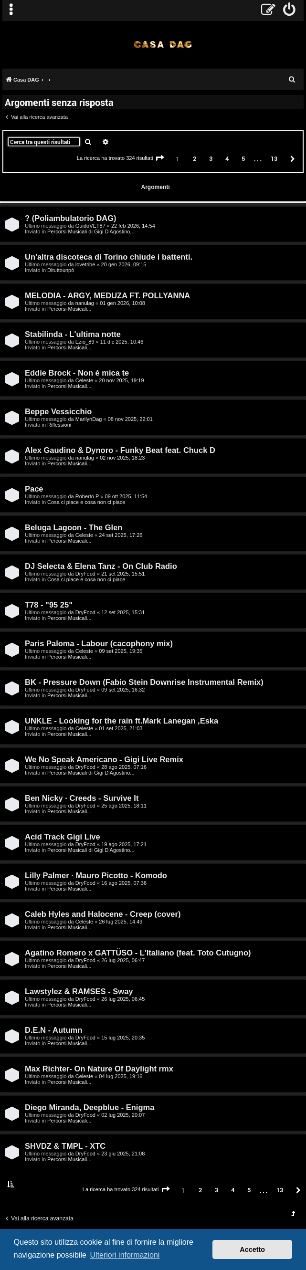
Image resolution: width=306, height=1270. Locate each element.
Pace (34, 488)
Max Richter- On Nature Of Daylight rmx (99, 1068)
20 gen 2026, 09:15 (124, 264)
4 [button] (227, 158)
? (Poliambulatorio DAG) (70, 218)
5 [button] (243, 158)
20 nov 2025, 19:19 (121, 380)
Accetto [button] (252, 1249)
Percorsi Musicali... (69, 309)
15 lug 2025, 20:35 (123, 1037)
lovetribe (85, 264)
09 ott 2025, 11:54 (126, 496)
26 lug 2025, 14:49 (120, 921)
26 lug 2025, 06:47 (123, 960)
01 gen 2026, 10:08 (122, 303)
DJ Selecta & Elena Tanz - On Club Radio (101, 566)
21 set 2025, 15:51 (123, 574)
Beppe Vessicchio (58, 411)
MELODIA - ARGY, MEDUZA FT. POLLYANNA (107, 295)
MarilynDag (88, 419)
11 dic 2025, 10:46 (122, 342)
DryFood (85, 574)
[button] (160, 158)
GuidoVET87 (90, 226)
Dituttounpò (60, 270)
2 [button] (194, 158)
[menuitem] (289, 10)
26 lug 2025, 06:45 (123, 999)
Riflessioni (59, 425)
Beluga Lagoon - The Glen (73, 527)
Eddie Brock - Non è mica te (77, 372)
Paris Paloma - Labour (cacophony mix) (99, 643)
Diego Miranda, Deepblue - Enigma (89, 1107)
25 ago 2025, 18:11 (124, 805)
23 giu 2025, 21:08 (123, 1153)
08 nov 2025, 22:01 (130, 419)
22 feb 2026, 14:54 (133, 226)
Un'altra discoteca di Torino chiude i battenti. (108, 256)
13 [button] (274, 158)
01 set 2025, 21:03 (120, 728)
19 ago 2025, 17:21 (124, 844)
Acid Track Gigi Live (62, 836)
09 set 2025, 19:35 (120, 651)
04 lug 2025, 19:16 (120, 1076)
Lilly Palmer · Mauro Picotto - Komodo (96, 875)
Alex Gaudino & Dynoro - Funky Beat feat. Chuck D (120, 450)
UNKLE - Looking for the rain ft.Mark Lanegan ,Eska (121, 720)
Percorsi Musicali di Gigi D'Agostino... (90, 231)
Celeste (84, 380)
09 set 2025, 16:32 (123, 690)
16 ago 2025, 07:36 (124, 883)
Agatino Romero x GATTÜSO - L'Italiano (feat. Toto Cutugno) (138, 952)
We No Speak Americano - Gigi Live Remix (104, 759)
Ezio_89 (85, 342)
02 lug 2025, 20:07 (123, 1115)
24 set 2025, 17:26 (120, 535)
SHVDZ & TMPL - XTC (65, 1146)
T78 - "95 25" (49, 604)
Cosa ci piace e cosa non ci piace (86, 502)
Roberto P (87, 496)
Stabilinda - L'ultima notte (73, 334)
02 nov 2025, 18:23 (122, 458)
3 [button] (210, 158)
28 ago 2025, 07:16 (124, 767)
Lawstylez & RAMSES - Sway (79, 991)
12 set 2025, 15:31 (123, 612)
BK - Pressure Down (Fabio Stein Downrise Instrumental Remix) (144, 682)
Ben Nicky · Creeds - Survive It (81, 798)
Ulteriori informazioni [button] (125, 1255)
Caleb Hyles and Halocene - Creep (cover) (102, 914)
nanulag (84, 303)
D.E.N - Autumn (53, 1030)
